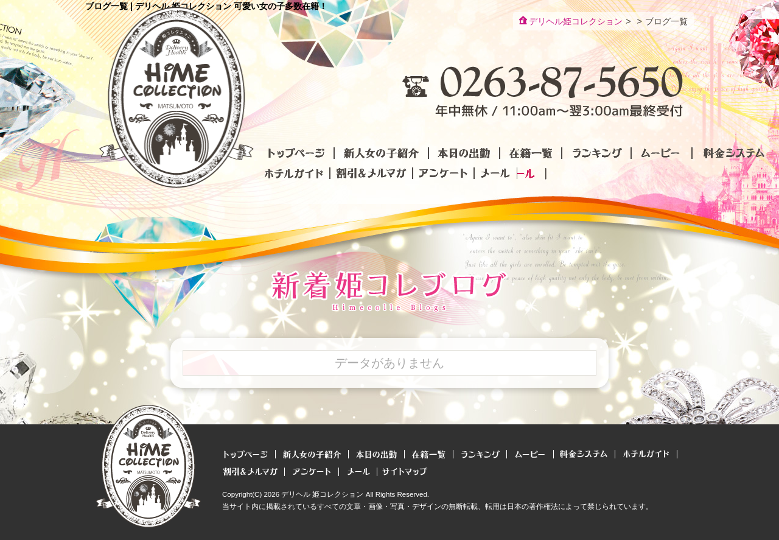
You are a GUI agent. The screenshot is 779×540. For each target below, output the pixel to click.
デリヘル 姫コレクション (322, 494)
